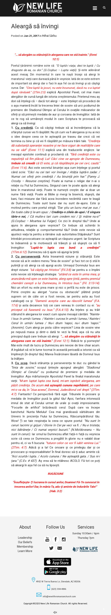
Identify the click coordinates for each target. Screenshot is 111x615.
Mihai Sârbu (49, 35)
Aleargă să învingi (35, 26)
